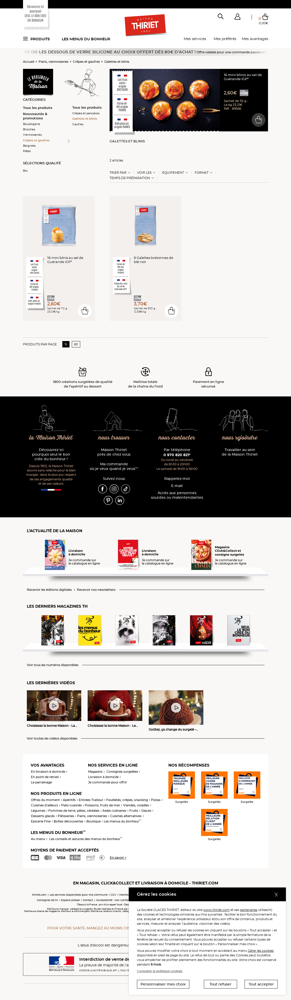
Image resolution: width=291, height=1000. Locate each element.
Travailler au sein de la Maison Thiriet (240, 452)
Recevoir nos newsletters (96, 589)
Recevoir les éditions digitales (49, 589)
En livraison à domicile (48, 771)
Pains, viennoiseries (53, 62)
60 (76, 344)
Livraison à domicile (103, 777)
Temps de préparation (130, 178)
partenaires (248, 910)
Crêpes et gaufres (86, 62)
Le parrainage (41, 782)
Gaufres (77, 124)
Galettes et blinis (116, 62)
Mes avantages (255, 38)
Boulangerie (31, 124)
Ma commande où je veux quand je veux (114, 466)
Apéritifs (69, 800)
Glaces (146, 810)
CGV (113, 894)
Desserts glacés (43, 816)
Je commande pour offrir (107, 782)
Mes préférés (225, 38)
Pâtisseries (66, 816)
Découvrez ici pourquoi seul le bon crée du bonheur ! (51, 454)
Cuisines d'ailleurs (44, 805)
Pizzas (155, 800)
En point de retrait (45, 777)
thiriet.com (39, 894)
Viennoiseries (32, 134)
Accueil (28, 62)
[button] (237, 18)
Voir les (144, 172)
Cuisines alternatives (126, 816)
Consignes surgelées (122, 771)
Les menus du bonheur (86, 39)
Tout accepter (261, 984)
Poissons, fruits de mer (102, 805)
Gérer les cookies (261, 951)
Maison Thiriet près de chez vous (114, 452)
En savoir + (118, 857)
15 (65, 344)
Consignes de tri (47, 900)
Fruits (133, 810)
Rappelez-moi (177, 479)
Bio (25, 170)
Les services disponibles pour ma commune (79, 894)
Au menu (38, 839)
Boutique (93, 821)
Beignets (29, 145)
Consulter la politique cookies (159, 971)
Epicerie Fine (41, 821)
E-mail (177, 486)
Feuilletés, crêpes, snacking (127, 800)
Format (201, 172)
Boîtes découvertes (68, 821)
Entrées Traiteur (91, 800)
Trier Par (118, 172)
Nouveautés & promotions (35, 116)
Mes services (195, 38)
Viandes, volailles (136, 805)
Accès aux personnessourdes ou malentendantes (177, 495)
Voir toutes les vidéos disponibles (52, 738)
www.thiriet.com (216, 910)
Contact (88, 900)
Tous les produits (37, 108)
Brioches (29, 129)
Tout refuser (220, 984)
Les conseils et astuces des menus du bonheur (86, 839)
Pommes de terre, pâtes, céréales (73, 810)
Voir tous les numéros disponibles (52, 665)
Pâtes (27, 151)
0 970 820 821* (177, 455)
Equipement (173, 172)
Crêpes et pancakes (85, 113)
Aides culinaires (114, 810)
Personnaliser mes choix (163, 984)
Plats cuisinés (71, 805)
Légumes (38, 810)
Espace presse (70, 900)
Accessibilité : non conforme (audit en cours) (125, 900)
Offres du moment (45, 800)
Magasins (95, 771)
